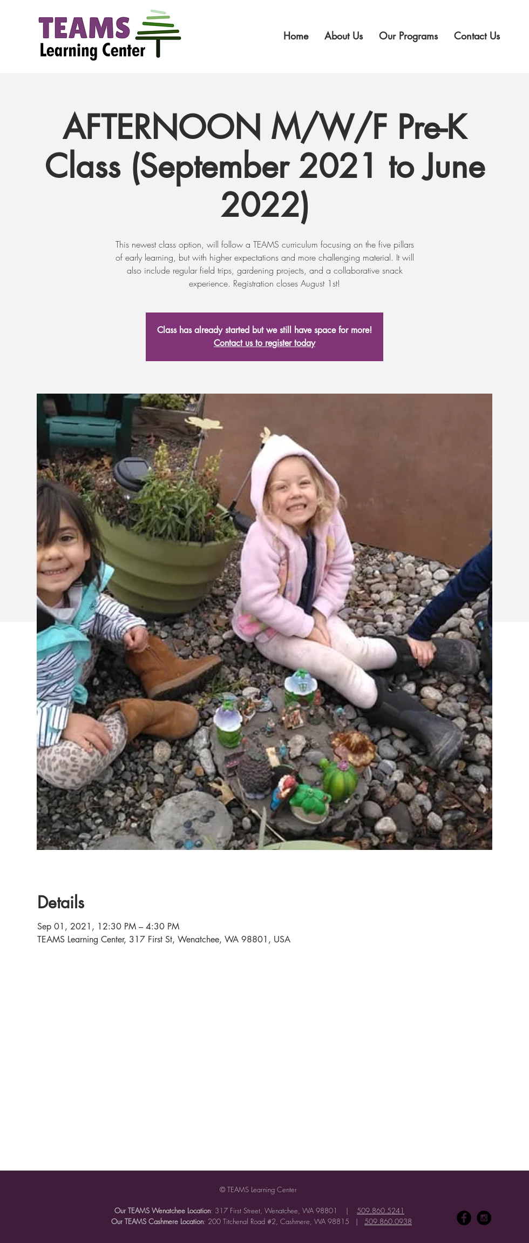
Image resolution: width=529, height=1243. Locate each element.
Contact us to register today (264, 343)
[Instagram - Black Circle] (484, 1218)
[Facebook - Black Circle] (464, 1218)
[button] (343, 35)
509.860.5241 (380, 1210)
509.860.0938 (388, 1221)
